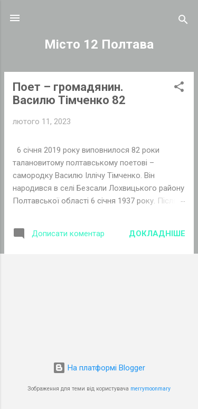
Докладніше (157, 233)
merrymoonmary (150, 388)
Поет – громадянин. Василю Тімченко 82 (69, 93)
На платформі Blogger (99, 368)
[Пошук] (183, 21)
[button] (179, 88)
